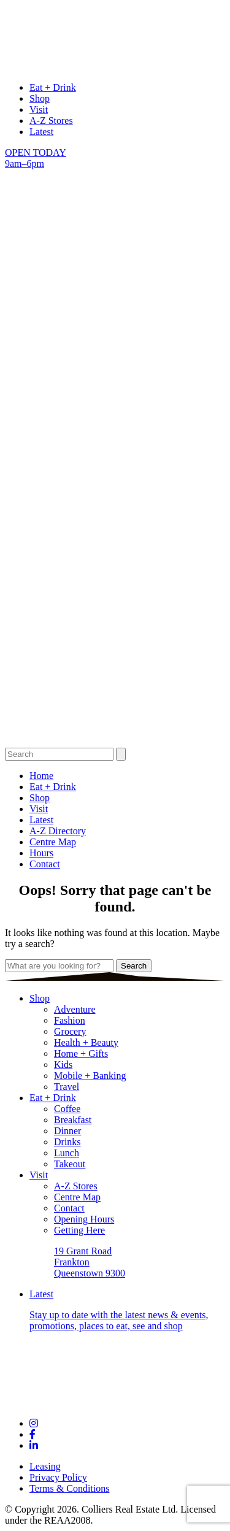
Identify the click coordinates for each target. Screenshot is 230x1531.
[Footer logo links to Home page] (115, 1402)
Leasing (45, 1466)
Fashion (69, 1020)
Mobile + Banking (90, 1075)
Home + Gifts (81, 1053)
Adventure (75, 1009)
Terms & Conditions (69, 1488)
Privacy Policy (58, 1477)
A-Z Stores (51, 120)
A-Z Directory (57, 831)
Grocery (70, 1031)
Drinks (67, 1142)
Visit (38, 109)
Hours (41, 853)
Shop (39, 98)
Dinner (67, 1131)
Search (134, 965)
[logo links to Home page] (115, 66)
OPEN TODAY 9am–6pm (35, 158)
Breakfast (72, 1120)
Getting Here (79, 1230)
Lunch (66, 1153)
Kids (63, 1064)
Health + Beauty (86, 1042)
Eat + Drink (52, 87)
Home (41, 775)
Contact (44, 864)
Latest (41, 131)
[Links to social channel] (33, 1423)
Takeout (69, 1164)
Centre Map (52, 842)
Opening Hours (84, 1219)
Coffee (67, 1108)
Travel (66, 1086)
